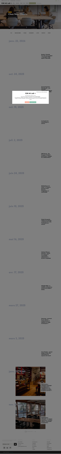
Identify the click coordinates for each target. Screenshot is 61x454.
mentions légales (37, 96)
